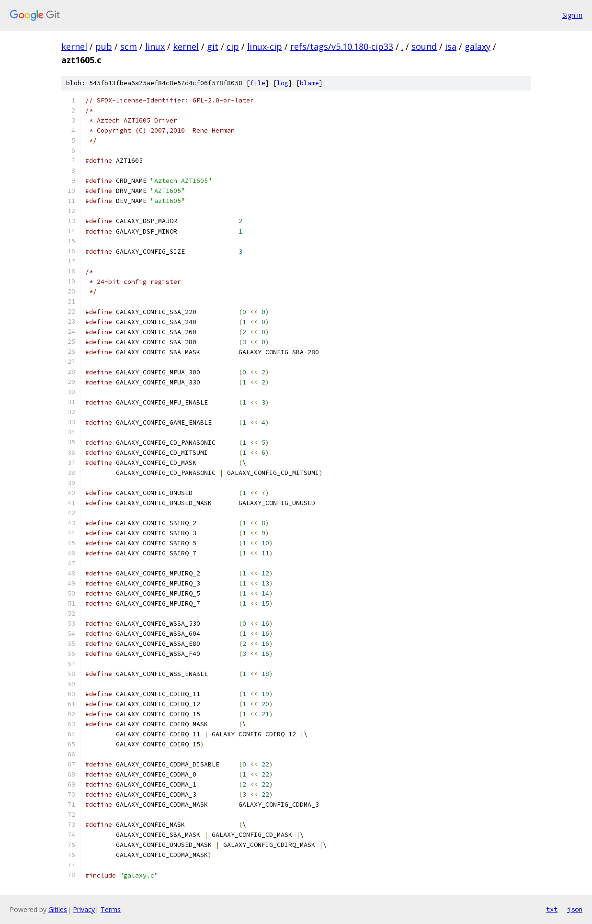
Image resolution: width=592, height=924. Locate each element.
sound (424, 46)
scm (128, 46)
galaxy (477, 46)
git (212, 46)
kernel (74, 46)
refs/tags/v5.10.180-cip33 (341, 46)
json (574, 909)
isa (450, 46)
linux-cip (264, 46)
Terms (111, 909)
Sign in (572, 15)
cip (233, 46)
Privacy (84, 909)
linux (155, 46)
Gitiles (57, 909)
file (257, 83)
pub (103, 46)
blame (309, 83)
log (282, 83)
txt (552, 909)
